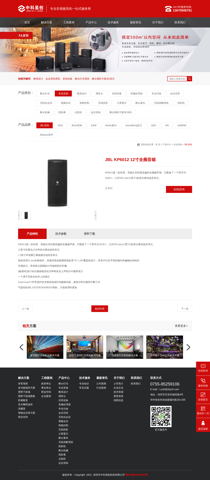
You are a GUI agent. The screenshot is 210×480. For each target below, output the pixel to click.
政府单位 (46, 383)
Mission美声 (46, 134)
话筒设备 (117, 93)
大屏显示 (121, 103)
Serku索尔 (111, 125)
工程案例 (68, 22)
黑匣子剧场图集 (26, 396)
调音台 (99, 93)
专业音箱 (63, 93)
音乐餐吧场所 (25, 404)
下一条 (184, 308)
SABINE (182, 125)
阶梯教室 (23, 400)
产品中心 (91, 22)
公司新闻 (101, 383)
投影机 (181, 103)
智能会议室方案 (26, 412)
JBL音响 (44, 125)
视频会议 (66, 103)
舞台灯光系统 (82, 78)
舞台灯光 (45, 93)
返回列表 (100, 308)
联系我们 (180, 22)
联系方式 (155, 377)
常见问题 (84, 387)
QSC (153, 125)
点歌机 (78, 112)
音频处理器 (136, 93)
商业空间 (23, 417)
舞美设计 (38, 78)
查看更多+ (181, 325)
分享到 (108, 188)
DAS (60, 125)
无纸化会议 (46, 103)
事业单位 (46, 387)
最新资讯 (135, 22)
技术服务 (113, 22)
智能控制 (84, 103)
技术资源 (118, 392)
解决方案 (46, 22)
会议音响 (96, 112)
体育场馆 (23, 383)
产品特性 (32, 233)
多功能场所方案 (26, 387)
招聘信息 (118, 400)
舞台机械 (45, 112)
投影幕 (62, 112)
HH (167, 125)
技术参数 (60, 233)
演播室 (21, 408)
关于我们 (157, 22)
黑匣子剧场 (24, 392)
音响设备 (67, 78)
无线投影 (103, 103)
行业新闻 (101, 387)
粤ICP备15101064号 (136, 474)
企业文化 (118, 387)
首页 (27, 22)
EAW (93, 125)
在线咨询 (179, 189)
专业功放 (156, 93)
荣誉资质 (118, 396)
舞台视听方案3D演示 (103, 78)
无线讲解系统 (161, 103)
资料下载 (89, 233)
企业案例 (46, 396)
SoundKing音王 (133, 125)
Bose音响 (77, 125)
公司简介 (118, 383)
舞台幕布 (140, 103)
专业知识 (84, 383)
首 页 (158, 144)
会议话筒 (175, 93)
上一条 (25, 308)
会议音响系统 (53, 78)
